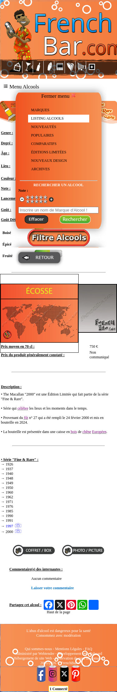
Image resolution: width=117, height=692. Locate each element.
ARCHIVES (40, 169)
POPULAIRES (42, 135)
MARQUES (40, 110)
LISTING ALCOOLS (47, 118)
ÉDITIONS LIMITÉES (48, 152)
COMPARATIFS (44, 144)
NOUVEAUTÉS (43, 127)
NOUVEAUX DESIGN (49, 160)
